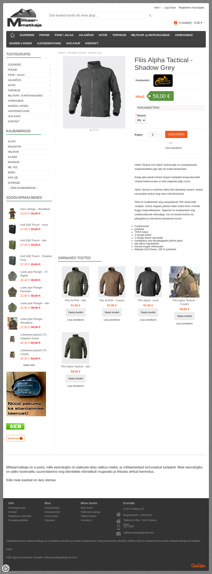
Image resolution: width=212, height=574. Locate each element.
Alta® (12, 141)
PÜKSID (44, 35)
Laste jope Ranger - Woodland (32, 320)
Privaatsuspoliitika (18, 520)
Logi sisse (170, 7)
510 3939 (128, 526)
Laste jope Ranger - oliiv (34, 303)
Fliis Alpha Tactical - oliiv (75, 366)
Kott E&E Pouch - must (34, 224)
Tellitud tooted (88, 516)
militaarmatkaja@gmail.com (138, 532)
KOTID (103, 35)
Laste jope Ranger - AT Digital (34, 273)
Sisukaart (50, 520)
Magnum (13, 162)
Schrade (14, 182)
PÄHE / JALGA (64, 35)
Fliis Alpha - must (148, 300)
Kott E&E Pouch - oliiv (33, 240)
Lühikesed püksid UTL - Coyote (34, 352)
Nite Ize (13, 177)
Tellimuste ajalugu (90, 512)
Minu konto (87, 507)
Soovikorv (86, 520)
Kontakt (12, 512)
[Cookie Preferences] (6, 568)
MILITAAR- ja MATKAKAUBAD (150, 35)
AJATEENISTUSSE (49, 43)
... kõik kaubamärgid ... (23, 188)
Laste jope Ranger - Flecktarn (32, 289)
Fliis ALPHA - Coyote (111, 300)
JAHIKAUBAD (184, 35)
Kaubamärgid (52, 507)
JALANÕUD (86, 35)
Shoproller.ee (198, 566)
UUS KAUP (73, 43)
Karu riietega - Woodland (35, 209)
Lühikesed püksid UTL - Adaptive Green (34, 336)
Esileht (61, 52)
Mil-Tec (13, 167)
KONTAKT (91, 43)
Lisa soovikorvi (173, 147)
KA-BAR (12, 157)
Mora (11, 172)
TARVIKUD (119, 35)
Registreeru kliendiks (19, 516)
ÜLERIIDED (27, 35)
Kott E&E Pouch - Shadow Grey (36, 258)
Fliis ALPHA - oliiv (75, 300)
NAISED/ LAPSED (20, 43)
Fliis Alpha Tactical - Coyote (184, 302)
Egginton (14, 146)
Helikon (13, 151)
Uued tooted (51, 516)
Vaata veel (29, 365)
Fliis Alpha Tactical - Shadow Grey (84, 52)
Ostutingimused (16, 507)
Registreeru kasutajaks (191, 7)
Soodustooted (52, 512)
